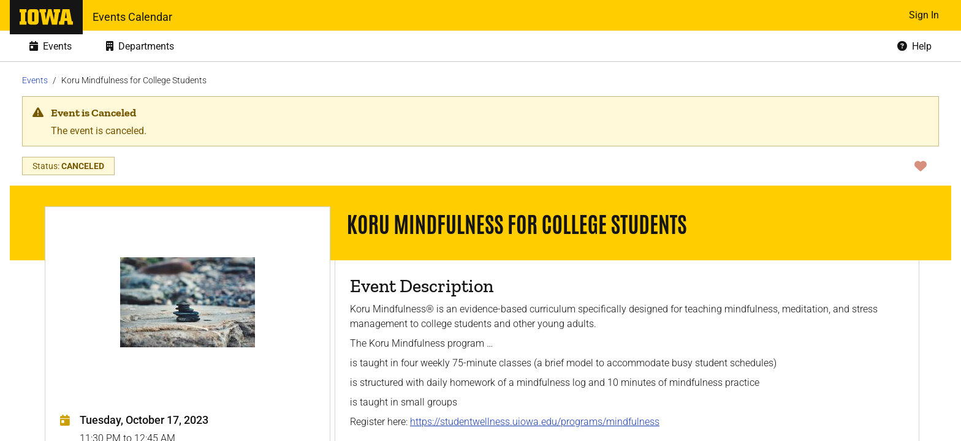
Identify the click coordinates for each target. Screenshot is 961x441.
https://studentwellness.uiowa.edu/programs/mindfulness (534, 422)
